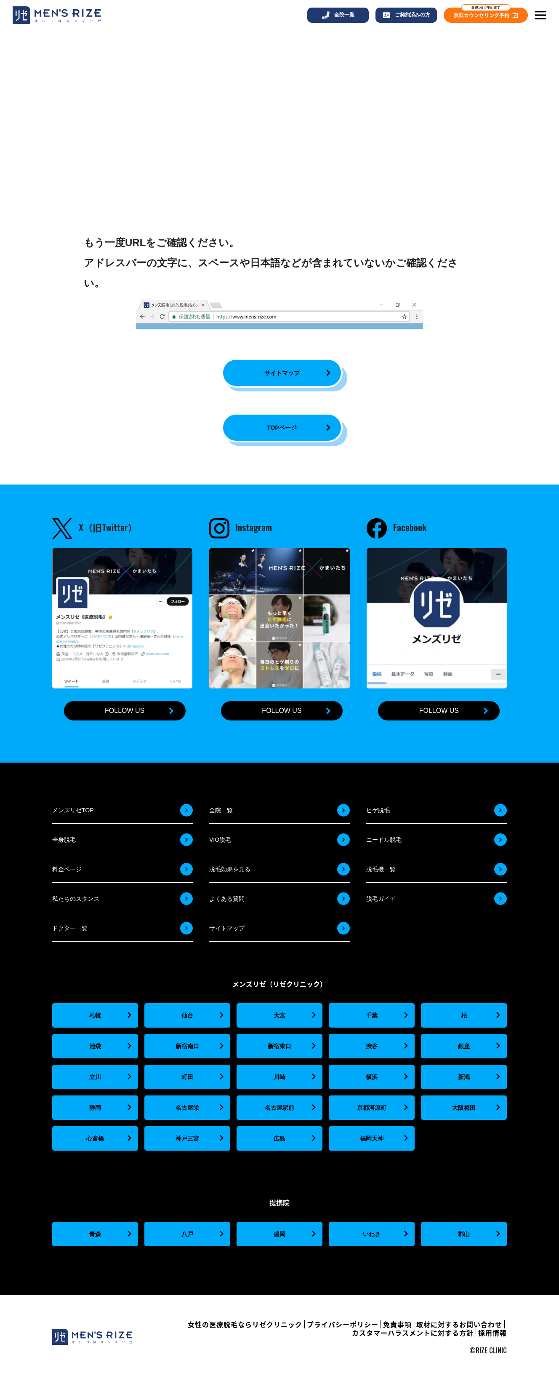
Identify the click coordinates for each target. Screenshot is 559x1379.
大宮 (279, 1015)
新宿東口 (279, 1046)
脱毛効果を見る (229, 869)
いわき (372, 1234)
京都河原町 (371, 1107)
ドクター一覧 (70, 928)
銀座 (464, 1046)
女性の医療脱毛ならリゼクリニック (245, 1324)
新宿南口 (187, 1046)
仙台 (187, 1015)
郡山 (464, 1234)
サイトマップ (282, 373)
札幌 (95, 1015)
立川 (95, 1077)
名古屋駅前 (279, 1107)
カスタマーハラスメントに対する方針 (413, 1333)
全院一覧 (221, 810)
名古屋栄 (187, 1107)
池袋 (95, 1046)
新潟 (464, 1077)
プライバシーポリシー (342, 1324)
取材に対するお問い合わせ (459, 1324)
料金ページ (67, 869)
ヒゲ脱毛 (378, 810)
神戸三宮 (187, 1138)
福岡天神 (371, 1138)
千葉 (372, 1015)
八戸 (187, 1234)
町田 (187, 1077)
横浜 (372, 1077)
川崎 (279, 1077)
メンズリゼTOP (73, 810)
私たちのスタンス (75, 898)
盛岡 (279, 1234)
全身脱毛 (64, 839)
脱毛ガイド (381, 898)
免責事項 (397, 1324)
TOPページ (282, 427)
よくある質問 (227, 898)
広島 (279, 1138)
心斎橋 (95, 1138)
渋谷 (372, 1046)
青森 (95, 1234)
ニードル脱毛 (384, 839)
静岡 (95, 1107)
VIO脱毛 (220, 839)
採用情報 (492, 1333)
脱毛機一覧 (381, 869)
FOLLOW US (124, 710)
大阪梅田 (464, 1107)
